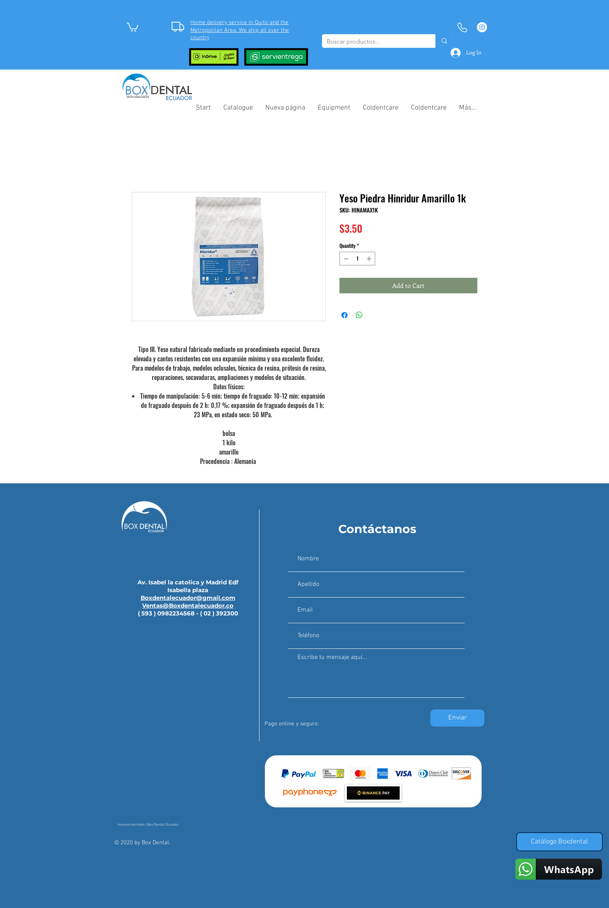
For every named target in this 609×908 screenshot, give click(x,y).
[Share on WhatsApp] (359, 315)
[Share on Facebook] (344, 315)
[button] (132, 26)
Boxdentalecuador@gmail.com (188, 597)
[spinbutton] (357, 258)
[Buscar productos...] (373, 41)
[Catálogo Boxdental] (559, 841)
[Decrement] (345, 258)
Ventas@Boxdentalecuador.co (187, 605)
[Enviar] (457, 718)
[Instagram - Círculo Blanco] (482, 27)
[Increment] (369, 258)
